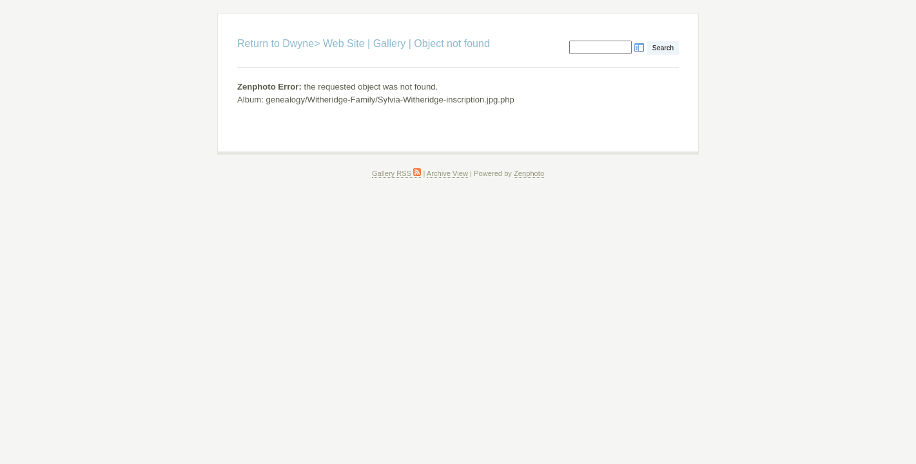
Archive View (447, 173)
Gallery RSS (396, 173)
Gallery (389, 43)
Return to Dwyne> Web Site (301, 43)
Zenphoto (529, 173)
